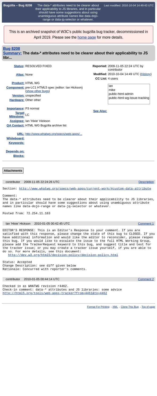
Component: (15, 87)
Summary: (12, 53)
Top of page (148, 323)
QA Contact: (15, 125)
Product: (18, 83)
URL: (20, 134)
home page (87, 37)
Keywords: (16, 143)
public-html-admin (129, 94)
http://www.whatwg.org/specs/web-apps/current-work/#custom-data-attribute (85, 189)
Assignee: (17, 121)
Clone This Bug (129, 323)
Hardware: (16, 100)
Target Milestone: (16, 114)
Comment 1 (146, 229)
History (145, 74)
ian (129, 86)
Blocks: (18, 156)
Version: (18, 95)
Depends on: (15, 151)
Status (19, 66)
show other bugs (37, 91)
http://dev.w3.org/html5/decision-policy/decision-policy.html (63, 266)
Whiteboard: (15, 138)
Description (146, 182)
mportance (15, 108)
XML (115, 323)
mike (129, 90)
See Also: (100, 111)
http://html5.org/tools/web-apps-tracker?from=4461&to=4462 (55, 309)
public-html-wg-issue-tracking (129, 98)
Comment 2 (146, 293)
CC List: (101, 78)
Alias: (20, 74)
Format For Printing (98, 323)
